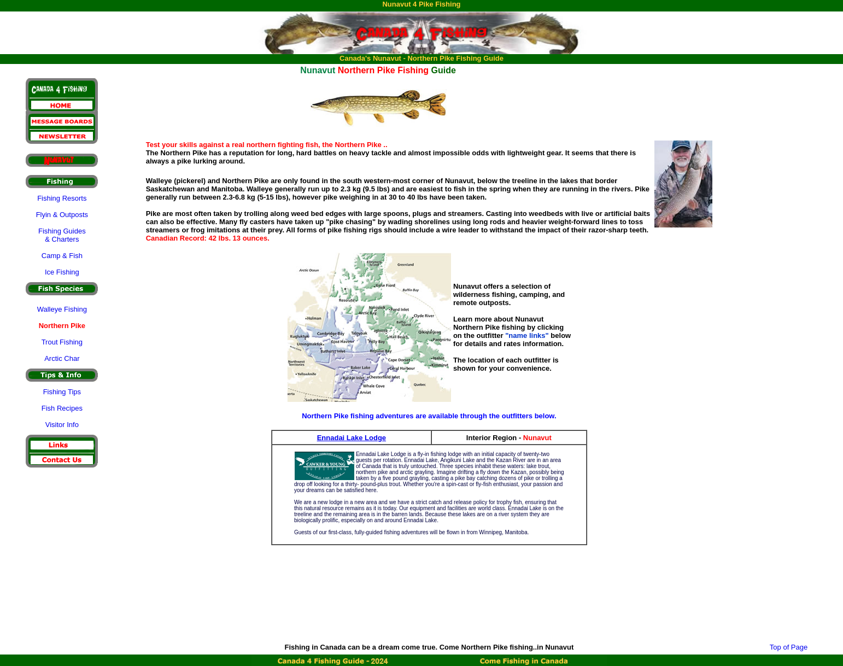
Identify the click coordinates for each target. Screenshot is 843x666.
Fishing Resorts (61, 198)
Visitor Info (62, 424)
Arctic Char (61, 358)
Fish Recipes (62, 408)
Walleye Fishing (62, 309)
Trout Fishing (62, 342)
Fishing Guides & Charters (62, 235)
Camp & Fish (62, 256)
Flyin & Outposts (62, 215)
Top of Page (788, 647)
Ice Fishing (62, 272)
